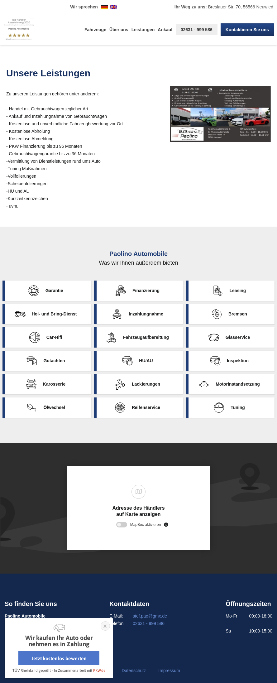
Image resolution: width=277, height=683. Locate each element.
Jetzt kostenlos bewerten (59, 658)
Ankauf (165, 29)
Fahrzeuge (95, 29)
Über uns (118, 29)
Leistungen (143, 29)
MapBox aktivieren (145, 524)
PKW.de (99, 670)
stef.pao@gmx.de (150, 615)
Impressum (169, 670)
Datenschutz (134, 670)
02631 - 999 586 (197, 29)
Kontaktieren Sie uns (247, 29)
